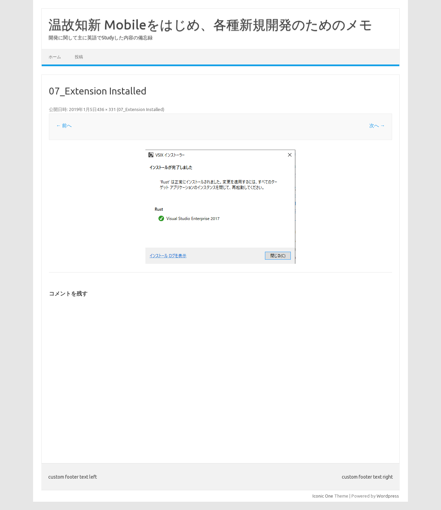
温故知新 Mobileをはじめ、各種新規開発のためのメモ (210, 24)
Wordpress (388, 495)
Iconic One (322, 495)
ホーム (55, 56)
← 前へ (64, 125)
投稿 (79, 56)
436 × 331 (106, 109)
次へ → (377, 125)
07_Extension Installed (140, 109)
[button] (220, 207)
